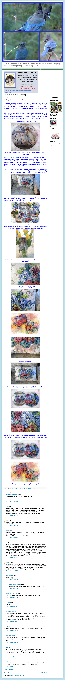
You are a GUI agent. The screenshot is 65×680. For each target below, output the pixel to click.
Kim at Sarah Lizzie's (12, 157)
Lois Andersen (9, 576)
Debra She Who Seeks (11, 593)
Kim (7, 647)
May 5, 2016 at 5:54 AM (12, 515)
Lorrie (7, 530)
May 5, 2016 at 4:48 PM (12, 606)
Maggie (8, 506)
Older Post (44, 673)
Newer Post (7, 673)
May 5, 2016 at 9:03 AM (12, 571)
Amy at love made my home (13, 584)
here (40, 225)
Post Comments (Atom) (17, 675)
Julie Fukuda (9, 626)
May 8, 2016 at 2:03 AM (12, 656)
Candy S (8, 562)
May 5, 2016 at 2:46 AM (12, 502)
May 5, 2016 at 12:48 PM (12, 598)
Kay (7, 661)
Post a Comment (9, 670)
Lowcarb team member (12, 494)
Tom (7, 520)
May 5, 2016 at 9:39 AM (12, 580)
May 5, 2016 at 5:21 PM (12, 622)
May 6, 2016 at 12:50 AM (12, 642)
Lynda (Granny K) (10, 635)
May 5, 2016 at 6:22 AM (12, 526)
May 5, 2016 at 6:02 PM (12, 630)
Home (25, 673)
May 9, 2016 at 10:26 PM (12, 666)
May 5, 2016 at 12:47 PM (12, 589)
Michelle (8, 602)
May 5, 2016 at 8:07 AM (12, 557)
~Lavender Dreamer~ (11, 611)
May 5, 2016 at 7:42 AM (12, 538)
